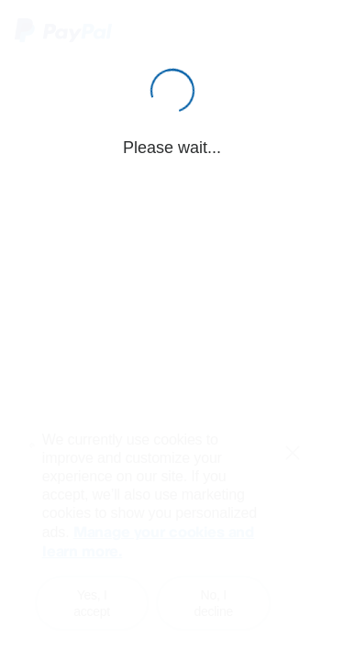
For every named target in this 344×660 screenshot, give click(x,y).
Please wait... (172, 147)
